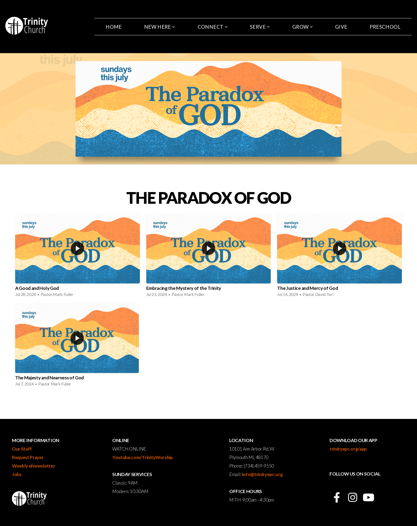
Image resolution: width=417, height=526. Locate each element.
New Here (159, 27)
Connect (213, 27)
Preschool (385, 27)
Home (114, 27)
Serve (260, 27)
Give (341, 27)
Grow (302, 27)
